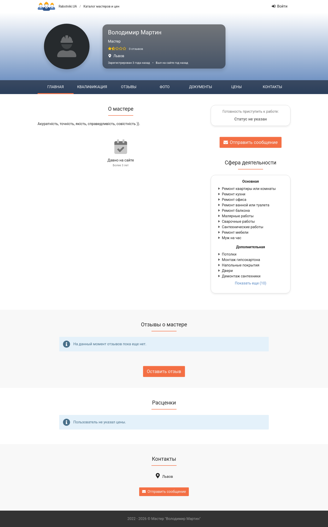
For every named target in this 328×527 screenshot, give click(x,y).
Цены (236, 87)
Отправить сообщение (250, 142)
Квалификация (92, 87)
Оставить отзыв (164, 371)
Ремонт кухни (231, 194)
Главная (55, 87)
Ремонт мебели (233, 232)
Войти (279, 6)
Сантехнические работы (240, 227)
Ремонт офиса (231, 199)
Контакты (272, 87)
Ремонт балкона (233, 210)
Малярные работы (235, 216)
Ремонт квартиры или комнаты (246, 189)
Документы (200, 87)
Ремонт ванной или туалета (243, 205)
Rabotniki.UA (68, 6)
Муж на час (229, 238)
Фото (164, 87)
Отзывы (128, 87)
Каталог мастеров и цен (101, 6)
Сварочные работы (236, 221)
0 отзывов (136, 49)
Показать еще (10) (250, 283)
